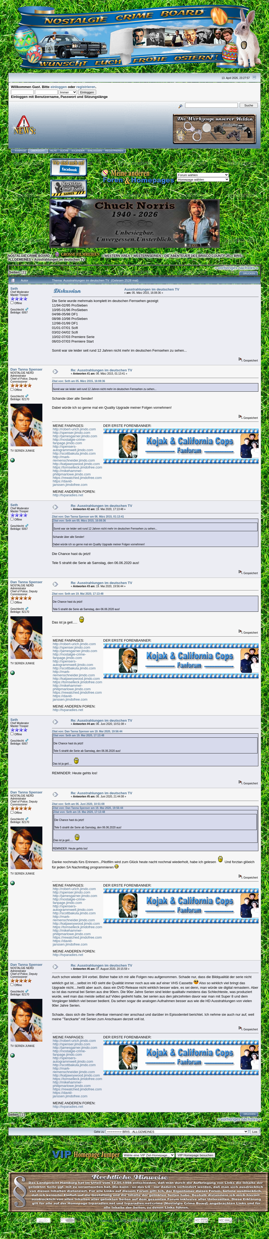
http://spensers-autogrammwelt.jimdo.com (73, 448)
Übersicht (38, 150)
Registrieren (114, 150)
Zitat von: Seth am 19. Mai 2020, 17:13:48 (77, 593)
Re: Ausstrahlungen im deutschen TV (101, 370)
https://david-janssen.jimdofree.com (70, 483)
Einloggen (95, 150)
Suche (64, 150)
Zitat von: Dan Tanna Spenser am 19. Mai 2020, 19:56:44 (87, 731)
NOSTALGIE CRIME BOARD (29, 256)
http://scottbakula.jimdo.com (74, 453)
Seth (14, 289)
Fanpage (20, 150)
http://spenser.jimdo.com (71, 433)
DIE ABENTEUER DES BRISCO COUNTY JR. (197, 256)
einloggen (59, 87)
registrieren (86, 87)
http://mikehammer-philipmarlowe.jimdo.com (72, 472)
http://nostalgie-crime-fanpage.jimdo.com (69, 441)
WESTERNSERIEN (147, 256)
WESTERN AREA (117, 256)
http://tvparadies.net (68, 495)
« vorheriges (226, 268)
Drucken (249, 273)
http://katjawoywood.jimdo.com (76, 464)
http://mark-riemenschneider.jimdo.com (74, 458)
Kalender (78, 150)
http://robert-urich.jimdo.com (74, 429)
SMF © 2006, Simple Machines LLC (149, 1220)
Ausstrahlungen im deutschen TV (59, 259)
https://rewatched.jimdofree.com (77, 478)
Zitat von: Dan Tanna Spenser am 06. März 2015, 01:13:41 (88, 516)
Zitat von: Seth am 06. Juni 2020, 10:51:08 (78, 804)
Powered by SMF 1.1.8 (112, 1220)
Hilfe (53, 150)
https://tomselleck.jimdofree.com (77, 467)
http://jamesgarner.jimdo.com (75, 436)
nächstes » (248, 268)
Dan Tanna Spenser (26, 369)
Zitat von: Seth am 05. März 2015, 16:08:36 (78, 381)
